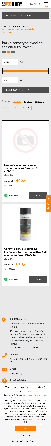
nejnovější (39, 101)
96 (34, 108)
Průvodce (48, 203)
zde (37, 441)
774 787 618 (16, 359)
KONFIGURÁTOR (17, 89)
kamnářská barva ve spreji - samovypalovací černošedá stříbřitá (21, 168)
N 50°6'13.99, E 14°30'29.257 (30, 347)
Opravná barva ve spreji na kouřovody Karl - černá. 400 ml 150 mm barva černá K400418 (25, 252)
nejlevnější (17, 101)
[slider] (3, 69)
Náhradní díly (19, 26)
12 (22, 108)
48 (28, 108)
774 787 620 (30, 359)
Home (4, 26)
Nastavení (25, 435)
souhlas (14, 411)
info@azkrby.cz (17, 373)
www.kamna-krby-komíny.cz (34, 395)
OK (25, 428)
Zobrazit (38, 195)
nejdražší (28, 101)
